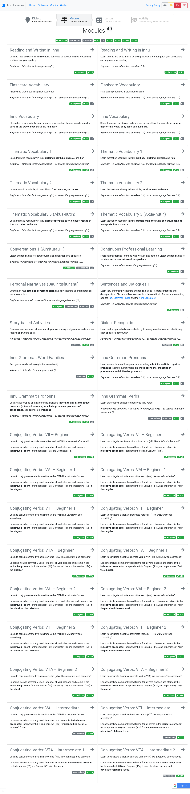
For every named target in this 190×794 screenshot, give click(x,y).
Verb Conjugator (147, 298)
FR (184, 5)
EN (177, 5)
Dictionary (43, 5)
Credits (54, 5)
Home (32, 5)
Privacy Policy (153, 5)
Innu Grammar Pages (119, 298)
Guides (64, 5)
